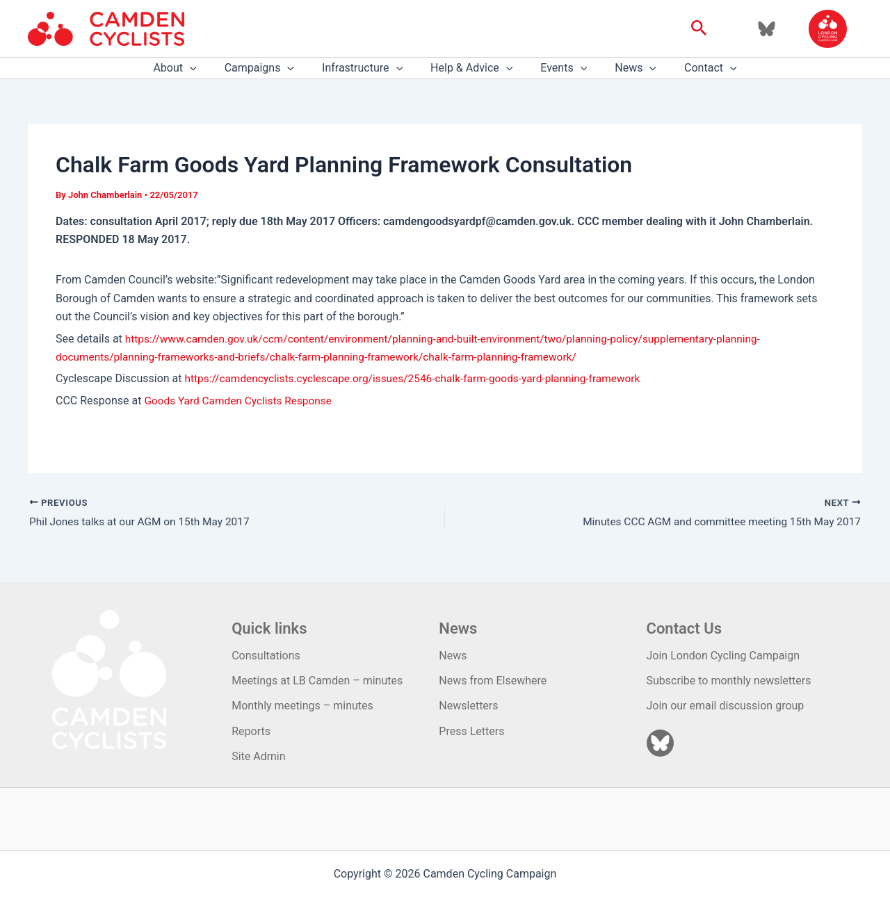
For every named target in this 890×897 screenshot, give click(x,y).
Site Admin (258, 756)
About (191, 68)
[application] (206, 68)
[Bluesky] (766, 29)
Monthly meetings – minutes (302, 706)
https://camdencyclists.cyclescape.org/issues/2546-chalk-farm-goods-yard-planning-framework (421, 378)
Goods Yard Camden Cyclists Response (241, 400)
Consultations (266, 655)
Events (558, 68)
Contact (694, 68)
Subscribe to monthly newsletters (729, 680)
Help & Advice (471, 68)
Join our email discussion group (725, 706)
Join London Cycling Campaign (723, 655)
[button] (699, 28)
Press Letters (471, 731)
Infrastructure (367, 68)
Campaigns (270, 68)
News (624, 68)
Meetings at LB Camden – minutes (317, 680)
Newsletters (468, 706)
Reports (251, 731)
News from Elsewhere (493, 680)
